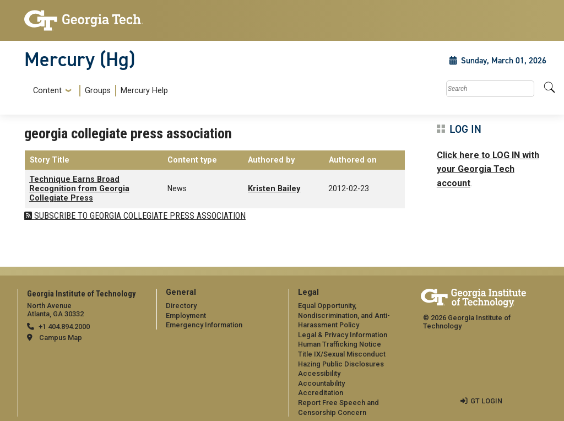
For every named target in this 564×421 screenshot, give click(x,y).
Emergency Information (204, 325)
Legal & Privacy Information (342, 335)
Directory (181, 305)
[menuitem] (98, 91)
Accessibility (319, 373)
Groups (98, 90)
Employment (186, 315)
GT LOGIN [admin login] (486, 401)
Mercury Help (144, 90)
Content (47, 91)
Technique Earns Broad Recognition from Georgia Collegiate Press (79, 189)
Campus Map (60, 337)
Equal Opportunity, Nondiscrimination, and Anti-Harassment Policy (344, 315)
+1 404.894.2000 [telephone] (64, 326)
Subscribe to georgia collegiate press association (139, 215)
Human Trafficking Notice (339, 344)
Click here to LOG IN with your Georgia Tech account (488, 169)
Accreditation (320, 392)
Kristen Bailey (274, 188)
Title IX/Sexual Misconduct (342, 354)
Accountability (321, 383)
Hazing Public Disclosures (341, 364)
